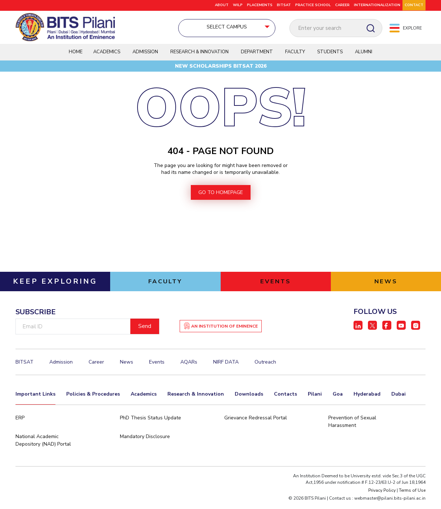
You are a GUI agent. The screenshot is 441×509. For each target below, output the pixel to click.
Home (75, 54)
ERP (19, 424)
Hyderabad (367, 400)
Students (330, 54)
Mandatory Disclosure (145, 443)
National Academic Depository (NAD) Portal (43, 447)
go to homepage (220, 198)
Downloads (249, 400)
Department (257, 54)
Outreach (265, 368)
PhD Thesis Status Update (150, 424)
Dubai (398, 400)
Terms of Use (412, 497)
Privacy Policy (382, 497)
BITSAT (284, 5)
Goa (338, 400)
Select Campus (195, 27)
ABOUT (222, 5)
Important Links (35, 400)
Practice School (313, 5)
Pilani (315, 400)
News (126, 368)
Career (342, 5)
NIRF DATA (226, 368)
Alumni (363, 54)
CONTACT (414, 5)
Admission (145, 54)
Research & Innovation (199, 54)
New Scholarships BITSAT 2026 (220, 69)
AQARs (188, 368)
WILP (238, 5)
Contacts (285, 400)
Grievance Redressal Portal (255, 424)
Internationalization (377, 5)
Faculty (295, 54)
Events (157, 368)
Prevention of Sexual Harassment (352, 428)
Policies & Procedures (93, 400)
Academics (106, 54)
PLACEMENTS (260, 5)
